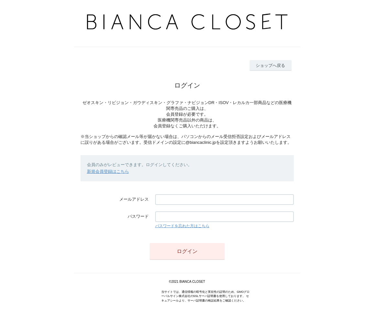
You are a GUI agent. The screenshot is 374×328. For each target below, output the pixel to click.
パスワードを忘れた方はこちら (182, 226)
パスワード (138, 216)
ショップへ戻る (270, 65)
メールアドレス (134, 199)
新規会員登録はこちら (108, 171)
